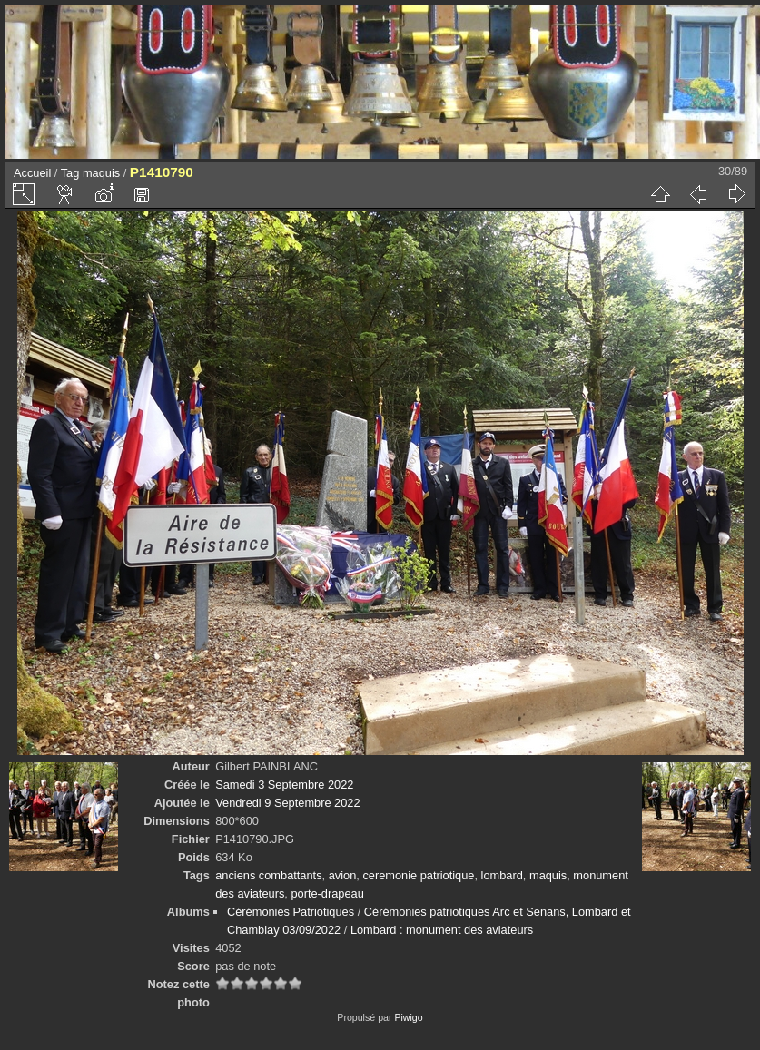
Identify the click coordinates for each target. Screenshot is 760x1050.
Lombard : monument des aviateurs (441, 930)
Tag (70, 173)
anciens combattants (268, 875)
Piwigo (408, 1017)
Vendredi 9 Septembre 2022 (287, 803)
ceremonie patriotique (418, 875)
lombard (502, 875)
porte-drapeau (327, 893)
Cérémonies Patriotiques (290, 911)
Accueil (32, 173)
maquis (101, 173)
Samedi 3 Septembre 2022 (284, 784)
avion (343, 875)
